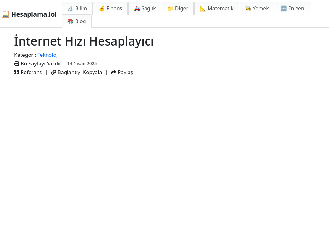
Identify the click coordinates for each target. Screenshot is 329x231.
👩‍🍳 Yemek (257, 8)
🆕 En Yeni (293, 8)
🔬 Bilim (77, 8)
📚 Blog (76, 21)
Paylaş (122, 72)
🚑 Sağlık (145, 8)
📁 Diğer (177, 8)
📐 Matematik (217, 8)
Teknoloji (48, 54)
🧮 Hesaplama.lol (29, 14)
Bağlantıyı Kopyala (76, 72)
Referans (28, 72)
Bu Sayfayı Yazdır (37, 63)
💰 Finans (110, 8)
